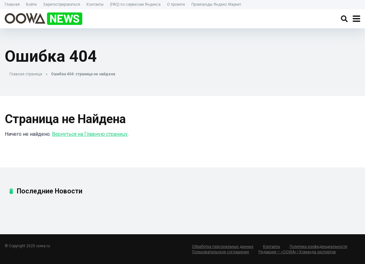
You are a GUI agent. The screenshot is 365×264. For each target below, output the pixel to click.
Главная (12, 4)
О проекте (176, 4)
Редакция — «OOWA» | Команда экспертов (297, 252)
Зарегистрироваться (61, 4)
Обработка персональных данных (222, 246)
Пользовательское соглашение (220, 252)
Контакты (95, 4)
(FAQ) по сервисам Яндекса (135, 4)
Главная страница (26, 74)
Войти (31, 4)
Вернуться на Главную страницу (90, 134)
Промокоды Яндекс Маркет (216, 4)
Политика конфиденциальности (318, 246)
